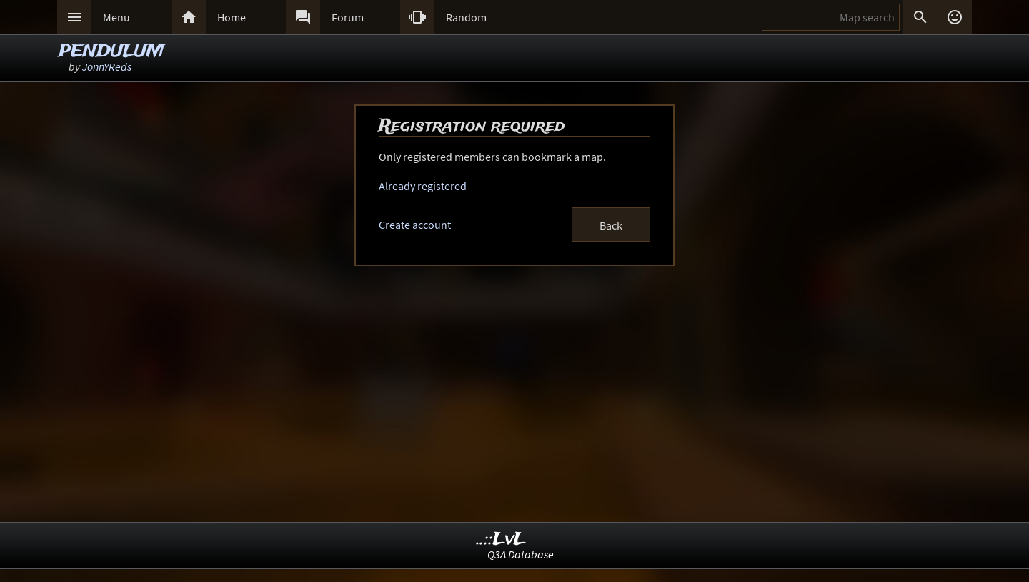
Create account (415, 224)
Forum (348, 17)
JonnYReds (106, 66)
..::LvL (501, 539)
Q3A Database (520, 554)
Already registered (423, 186)
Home (231, 17)
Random (466, 17)
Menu (116, 17)
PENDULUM (111, 51)
